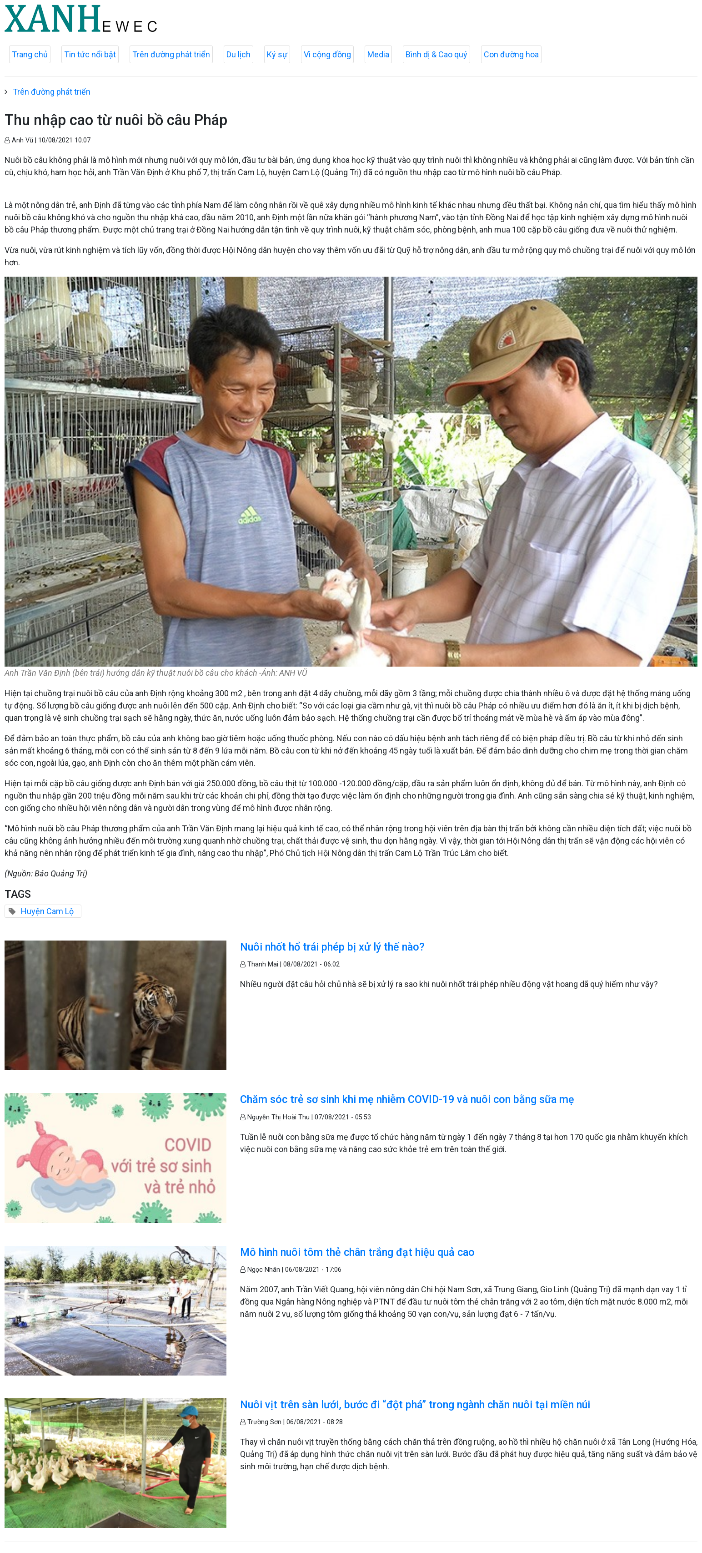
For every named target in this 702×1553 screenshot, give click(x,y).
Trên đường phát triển (171, 54)
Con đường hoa (511, 54)
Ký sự (277, 54)
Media (378, 54)
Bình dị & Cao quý (436, 54)
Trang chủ (30, 54)
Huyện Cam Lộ (47, 911)
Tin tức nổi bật (90, 54)
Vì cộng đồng (327, 54)
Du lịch (238, 54)
